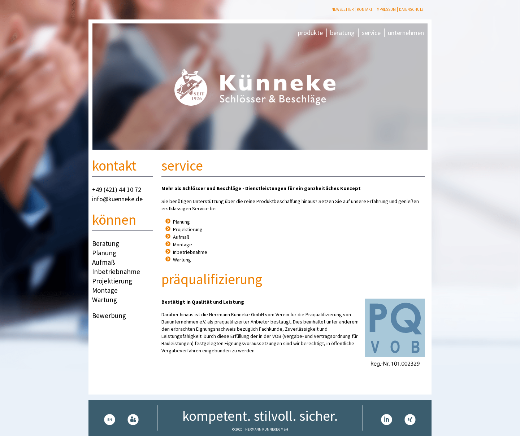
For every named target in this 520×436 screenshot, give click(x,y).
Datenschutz (411, 9)
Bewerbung (109, 315)
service (371, 32)
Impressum (386, 9)
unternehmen (406, 32)
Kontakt (364, 9)
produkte (310, 32)
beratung (342, 32)
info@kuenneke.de (117, 199)
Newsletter (343, 9)
